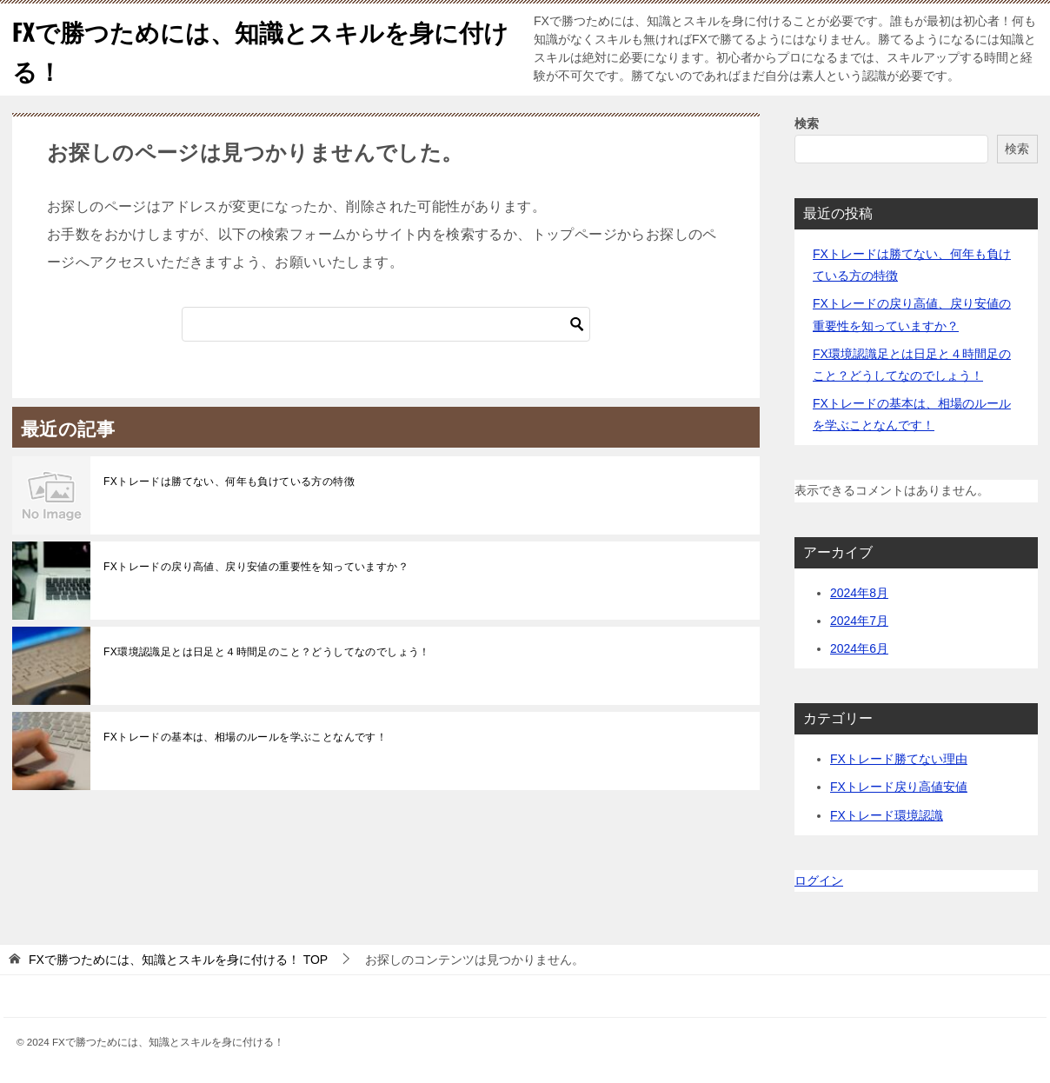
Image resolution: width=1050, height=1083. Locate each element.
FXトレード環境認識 (886, 815)
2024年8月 (859, 593)
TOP (178, 960)
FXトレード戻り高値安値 (898, 787)
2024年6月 (859, 648)
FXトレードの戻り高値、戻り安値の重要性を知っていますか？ (256, 567)
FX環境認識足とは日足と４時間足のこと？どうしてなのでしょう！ (266, 652)
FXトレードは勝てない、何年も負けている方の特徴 (229, 481)
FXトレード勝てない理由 (898, 759)
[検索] (386, 324)
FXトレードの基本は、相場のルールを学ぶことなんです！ (245, 737)
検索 (806, 123)
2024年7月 (859, 621)
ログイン (818, 880)
